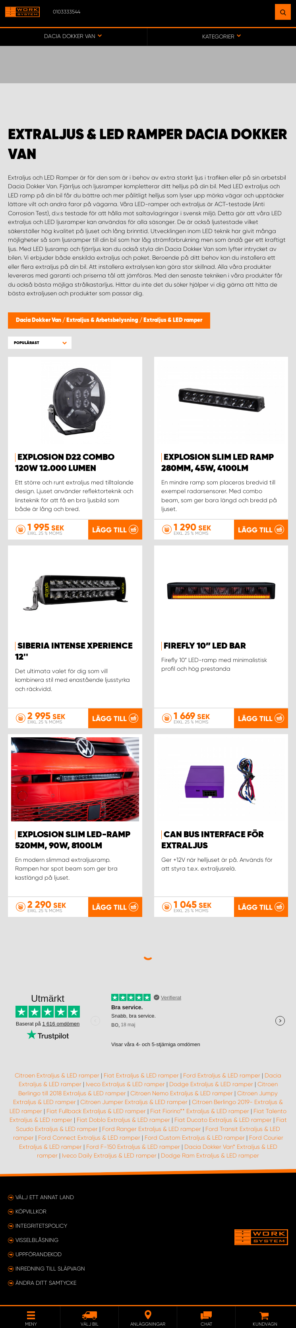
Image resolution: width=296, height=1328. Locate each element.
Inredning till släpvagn (50, 1268)
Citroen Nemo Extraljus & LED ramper (181, 1093)
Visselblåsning (36, 1240)
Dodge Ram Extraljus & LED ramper (210, 1155)
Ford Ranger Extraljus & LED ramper (151, 1129)
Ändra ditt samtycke (45, 1283)
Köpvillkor (30, 1211)
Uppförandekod (38, 1254)
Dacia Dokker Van (39, 320)
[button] (40, 343)
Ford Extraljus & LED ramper (221, 1075)
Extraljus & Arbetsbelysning (102, 320)
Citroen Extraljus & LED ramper (57, 1075)
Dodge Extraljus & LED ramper (211, 1084)
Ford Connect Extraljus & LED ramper (89, 1137)
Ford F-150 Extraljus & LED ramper (133, 1146)
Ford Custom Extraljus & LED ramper (195, 1137)
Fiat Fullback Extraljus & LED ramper (96, 1111)
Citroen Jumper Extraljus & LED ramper (134, 1102)
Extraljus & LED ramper (172, 320)
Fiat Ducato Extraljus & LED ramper (223, 1119)
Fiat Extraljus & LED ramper (141, 1075)
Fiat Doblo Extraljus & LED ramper (123, 1119)
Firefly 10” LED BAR (205, 646)
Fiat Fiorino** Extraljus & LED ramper (199, 1111)
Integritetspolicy (41, 1226)
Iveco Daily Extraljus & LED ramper (109, 1155)
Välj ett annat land (44, 1197)
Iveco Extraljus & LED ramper (125, 1084)
